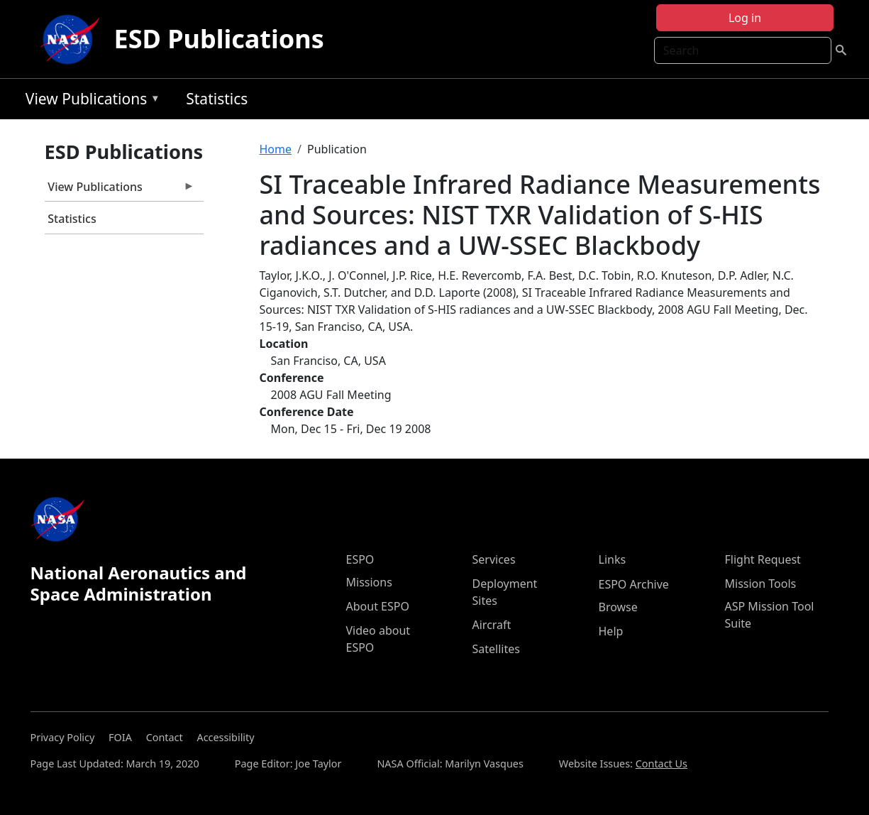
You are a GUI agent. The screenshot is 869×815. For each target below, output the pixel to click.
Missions (369, 582)
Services (494, 559)
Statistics (217, 99)
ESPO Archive (634, 584)
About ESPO (377, 606)
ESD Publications (219, 38)
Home (276, 149)
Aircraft (491, 625)
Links (612, 559)
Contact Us (661, 763)
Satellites (496, 649)
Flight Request (763, 559)
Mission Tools (761, 583)
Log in (745, 18)
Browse (618, 607)
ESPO (360, 559)
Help (611, 631)
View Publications (89, 101)
